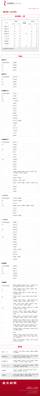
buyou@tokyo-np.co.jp (35, 391)
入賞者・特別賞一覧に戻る (34, 8)
